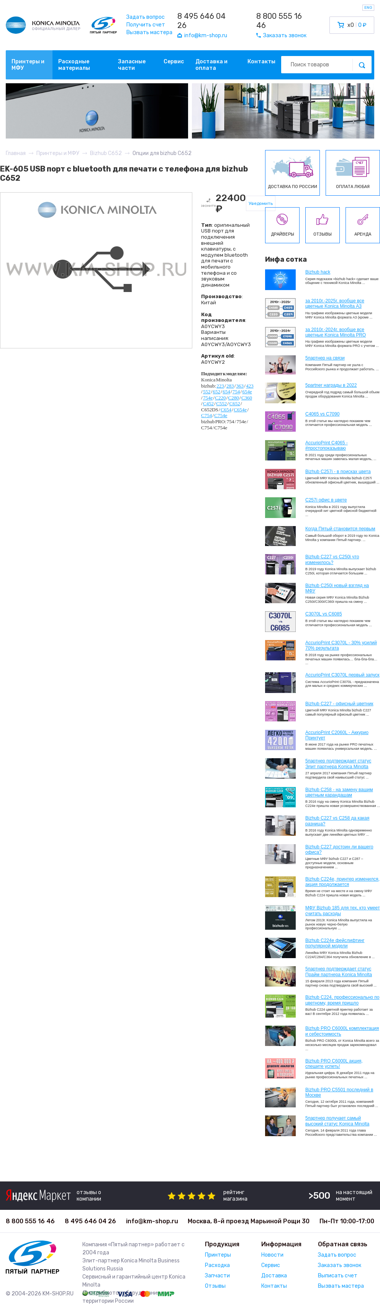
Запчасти (217, 1275)
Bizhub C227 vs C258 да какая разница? (337, 820)
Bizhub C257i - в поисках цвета (338, 471)
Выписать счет (337, 1275)
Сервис (174, 61)
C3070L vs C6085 (323, 614)
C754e (220, 415)
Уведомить (261, 203)
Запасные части (132, 64)
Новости (272, 1255)
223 (220, 386)
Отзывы (215, 1286)
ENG (368, 7)
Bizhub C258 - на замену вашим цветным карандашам (339, 792)
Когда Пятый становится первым (340, 528)
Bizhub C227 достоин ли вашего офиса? (339, 849)
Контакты (261, 61)
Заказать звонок (339, 1265)
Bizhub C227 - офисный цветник (339, 703)
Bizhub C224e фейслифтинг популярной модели (335, 943)
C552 (221, 403)
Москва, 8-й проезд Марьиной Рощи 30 (249, 1221)
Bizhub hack (317, 272)
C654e (240, 409)
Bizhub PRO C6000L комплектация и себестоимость (342, 1031)
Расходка (217, 1265)
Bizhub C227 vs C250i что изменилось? (332, 559)
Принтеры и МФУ (27, 64)
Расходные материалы (74, 64)
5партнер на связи (325, 358)
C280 (233, 398)
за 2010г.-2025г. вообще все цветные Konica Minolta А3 (334, 303)
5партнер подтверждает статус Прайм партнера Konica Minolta (338, 971)
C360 (246, 398)
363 (240, 386)
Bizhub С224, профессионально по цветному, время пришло (342, 1000)
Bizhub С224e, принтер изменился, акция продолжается (342, 881)
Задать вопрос (145, 17)
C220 (220, 398)
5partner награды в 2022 (331, 385)
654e (247, 391)
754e (208, 398)
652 (217, 391)
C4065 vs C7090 (322, 414)
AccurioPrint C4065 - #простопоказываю (326, 445)
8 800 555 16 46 (279, 21)
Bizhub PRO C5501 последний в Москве (339, 1092)
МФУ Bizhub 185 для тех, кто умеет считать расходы (342, 910)
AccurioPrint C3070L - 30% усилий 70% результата (341, 645)
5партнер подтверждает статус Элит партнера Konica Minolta (338, 763)
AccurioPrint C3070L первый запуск (342, 675)
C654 (226, 409)
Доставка (274, 1275)
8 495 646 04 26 (201, 21)
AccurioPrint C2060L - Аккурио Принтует (337, 735)
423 (250, 386)
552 (207, 391)
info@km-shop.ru (152, 1221)
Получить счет (145, 24)
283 (230, 386)
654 (226, 391)
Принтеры (218, 1255)
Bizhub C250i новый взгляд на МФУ (337, 588)
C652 (234, 403)
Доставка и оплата (211, 64)
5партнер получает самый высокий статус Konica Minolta (337, 1120)
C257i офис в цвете (326, 500)
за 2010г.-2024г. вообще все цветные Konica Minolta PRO (335, 332)
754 (236, 391)
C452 (208, 403)
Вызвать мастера (149, 32)
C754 (206, 415)
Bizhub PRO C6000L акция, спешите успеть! (334, 1063)
